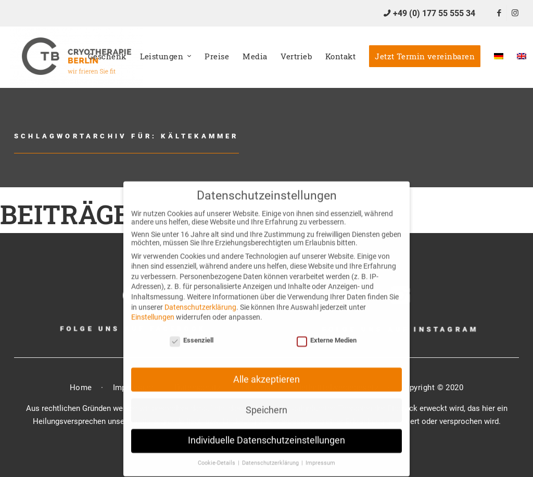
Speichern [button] (266, 400)
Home (81, 387)
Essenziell (191, 331)
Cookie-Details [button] (217, 453)
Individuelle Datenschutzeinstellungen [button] (266, 431)
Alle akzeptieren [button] (266, 370)
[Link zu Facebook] (498, 13)
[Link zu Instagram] (515, 13)
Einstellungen (152, 308)
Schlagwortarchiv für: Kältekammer (126, 136)
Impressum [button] (320, 453)
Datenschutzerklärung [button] (271, 453)
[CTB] (76, 56)
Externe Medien (327, 331)
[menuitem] (107, 56)
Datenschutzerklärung (200, 297)
